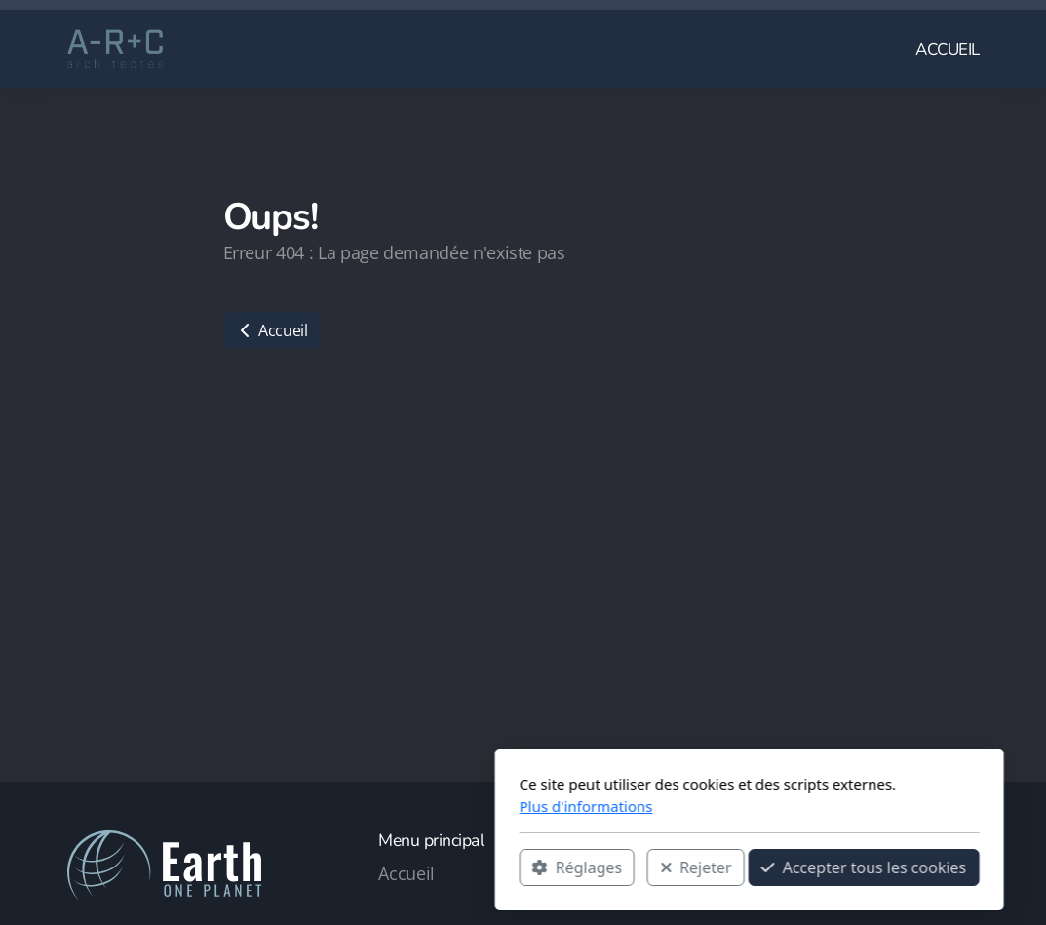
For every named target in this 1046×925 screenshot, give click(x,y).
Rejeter (470, 867)
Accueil (272, 330)
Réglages (351, 867)
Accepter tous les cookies (638, 867)
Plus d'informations (360, 806)
